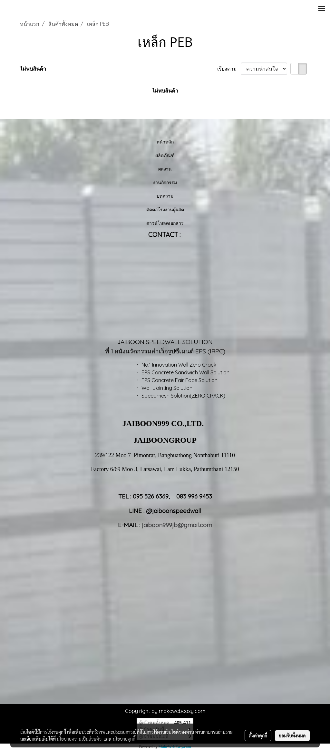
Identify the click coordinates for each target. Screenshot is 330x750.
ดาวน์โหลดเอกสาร (165, 223)
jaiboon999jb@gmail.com (177, 525)
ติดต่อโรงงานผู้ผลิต (165, 209)
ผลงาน (165, 169)
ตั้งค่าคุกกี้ (258, 735)
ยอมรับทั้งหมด (292, 735)
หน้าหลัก (165, 142)
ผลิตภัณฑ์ (165, 155)
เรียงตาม (229, 68)
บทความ (165, 196)
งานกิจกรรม (165, 182)
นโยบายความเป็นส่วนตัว (79, 739)
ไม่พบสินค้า (33, 68)
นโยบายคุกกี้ (124, 739)
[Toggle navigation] (322, 9)
